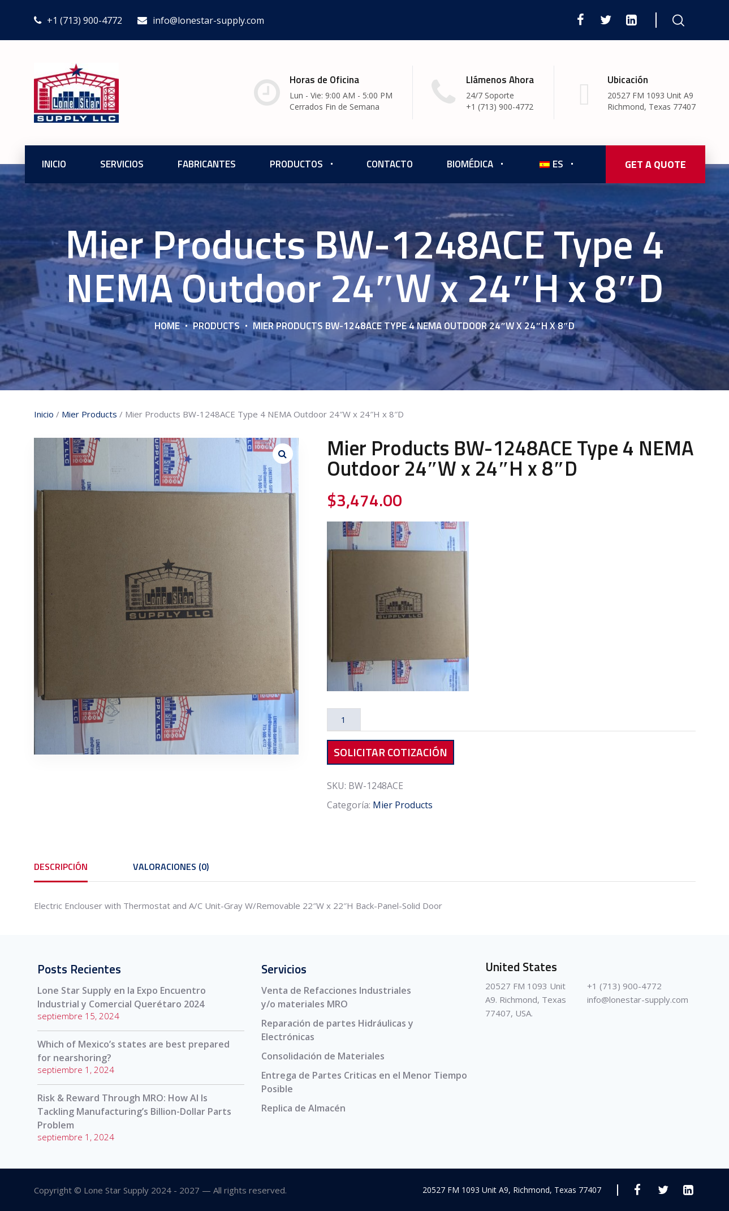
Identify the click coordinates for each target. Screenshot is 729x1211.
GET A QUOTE (655, 164)
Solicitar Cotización (390, 752)
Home (167, 325)
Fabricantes (207, 164)
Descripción (61, 866)
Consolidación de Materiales (323, 1056)
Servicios (122, 164)
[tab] (61, 866)
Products (216, 325)
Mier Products (89, 414)
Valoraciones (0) (171, 866)
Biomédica (470, 164)
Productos (296, 164)
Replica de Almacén (303, 1108)
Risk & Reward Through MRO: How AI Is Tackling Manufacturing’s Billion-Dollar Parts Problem (134, 1111)
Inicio (54, 164)
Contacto (389, 164)
